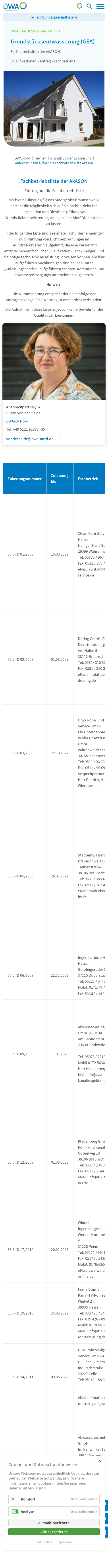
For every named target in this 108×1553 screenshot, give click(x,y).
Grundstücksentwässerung (70, 158)
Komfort (28, 1499)
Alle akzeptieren (54, 1531)
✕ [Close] (99, 1460)
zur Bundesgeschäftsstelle (57, 17)
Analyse (27, 1511)
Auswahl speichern (54, 1522)
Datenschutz (44, 1542)
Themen (40, 158)
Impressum (64, 1542)
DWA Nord (22, 158)
